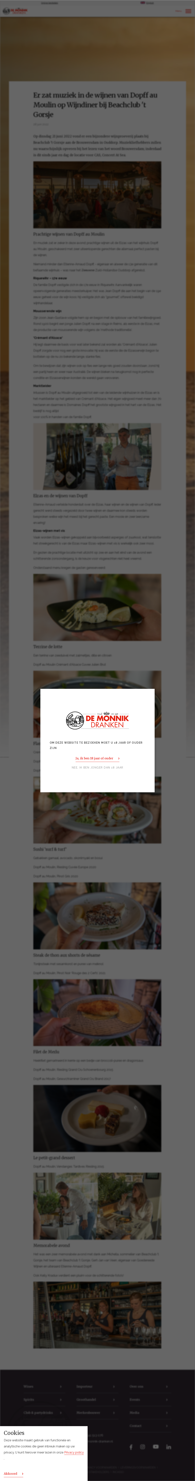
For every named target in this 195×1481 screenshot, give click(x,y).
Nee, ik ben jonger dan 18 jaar (97, 767)
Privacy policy (74, 1452)
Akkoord (10, 1473)
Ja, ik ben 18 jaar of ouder (94, 758)
